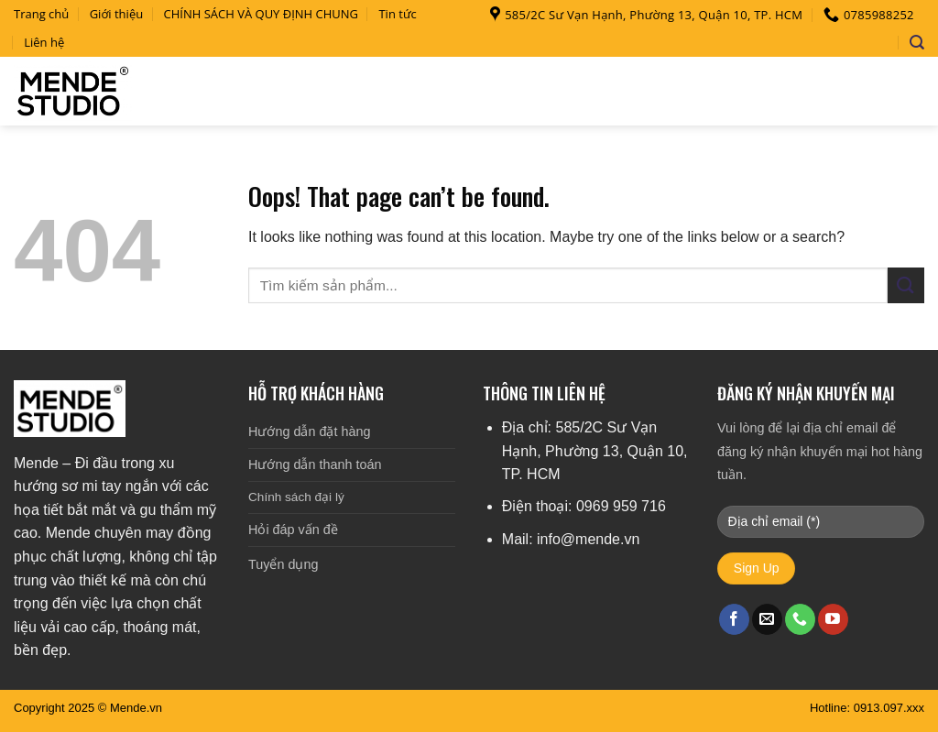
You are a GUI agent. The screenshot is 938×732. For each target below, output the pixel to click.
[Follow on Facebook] (734, 619)
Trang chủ (41, 13)
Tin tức (397, 13)
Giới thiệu (117, 13)
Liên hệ (44, 42)
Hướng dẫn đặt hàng (309, 431)
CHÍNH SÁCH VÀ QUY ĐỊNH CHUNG (261, 13)
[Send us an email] (767, 619)
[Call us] (800, 619)
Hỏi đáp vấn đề (293, 529)
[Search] (917, 42)
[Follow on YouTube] (833, 619)
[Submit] (906, 285)
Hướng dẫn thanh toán (314, 464)
